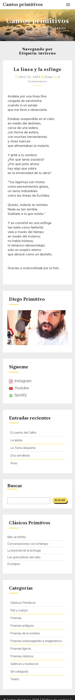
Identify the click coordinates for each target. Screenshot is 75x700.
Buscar (14, 486)
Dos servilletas (20, 455)
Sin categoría (19, 671)
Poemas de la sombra (25, 633)
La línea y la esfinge (38, 69)
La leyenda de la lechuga (24, 550)
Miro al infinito (16, 537)
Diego (48, 76)
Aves (13, 463)
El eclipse (13, 564)
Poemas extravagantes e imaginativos (36, 641)
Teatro (14, 679)
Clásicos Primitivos (23, 603)
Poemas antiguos (22, 625)
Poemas (16, 618)
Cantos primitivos (23, 4)
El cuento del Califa (23, 432)
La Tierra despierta (22, 448)
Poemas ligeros (20, 648)
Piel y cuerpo (19, 610)
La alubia (16, 440)
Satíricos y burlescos (24, 664)
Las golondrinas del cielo (23, 557)
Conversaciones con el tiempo (27, 544)
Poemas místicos (21, 656)
